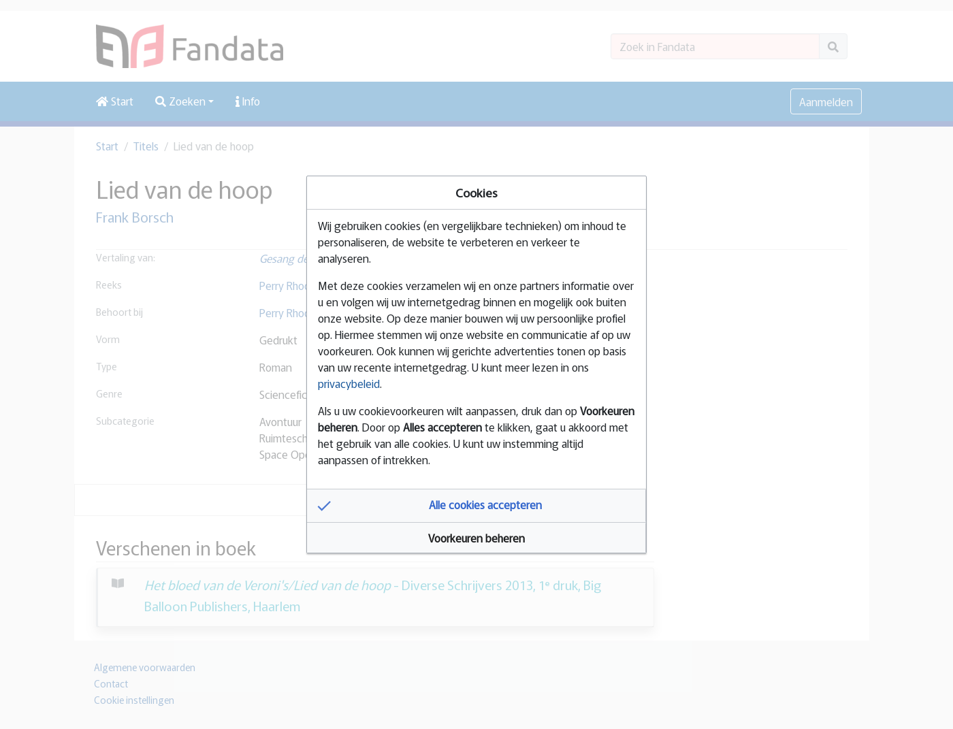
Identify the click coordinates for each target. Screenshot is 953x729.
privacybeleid (349, 383)
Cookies (476, 192)
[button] (476, 505)
